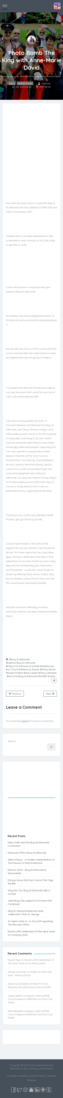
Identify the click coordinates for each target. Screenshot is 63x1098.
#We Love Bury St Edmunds (22, 676)
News (12, 76)
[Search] (51, 747)
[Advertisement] (31, 801)
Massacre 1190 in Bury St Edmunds (27, 852)
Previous (15, 693)
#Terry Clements (47, 672)
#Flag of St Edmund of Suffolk (22, 666)
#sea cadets (31, 672)
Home (3, 76)
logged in (25, 720)
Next (50, 693)
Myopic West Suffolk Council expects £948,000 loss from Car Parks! (30, 999)
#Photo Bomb (48, 669)
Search (11, 741)
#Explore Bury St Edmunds (20, 662)
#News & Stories (30, 669)
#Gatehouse (47, 666)
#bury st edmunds (19, 659)
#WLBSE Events (46, 676)
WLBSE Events (25, 83)
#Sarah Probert (14, 672)
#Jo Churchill (13, 669)
